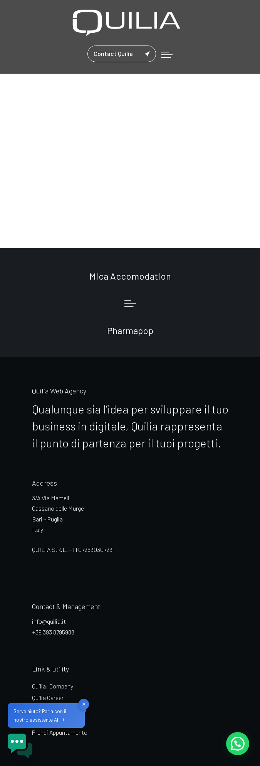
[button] (237, 743)
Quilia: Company (52, 686)
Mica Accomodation (130, 276)
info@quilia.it (49, 621)
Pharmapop (130, 330)
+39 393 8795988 (53, 632)
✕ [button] (84, 704)
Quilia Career (48, 697)
